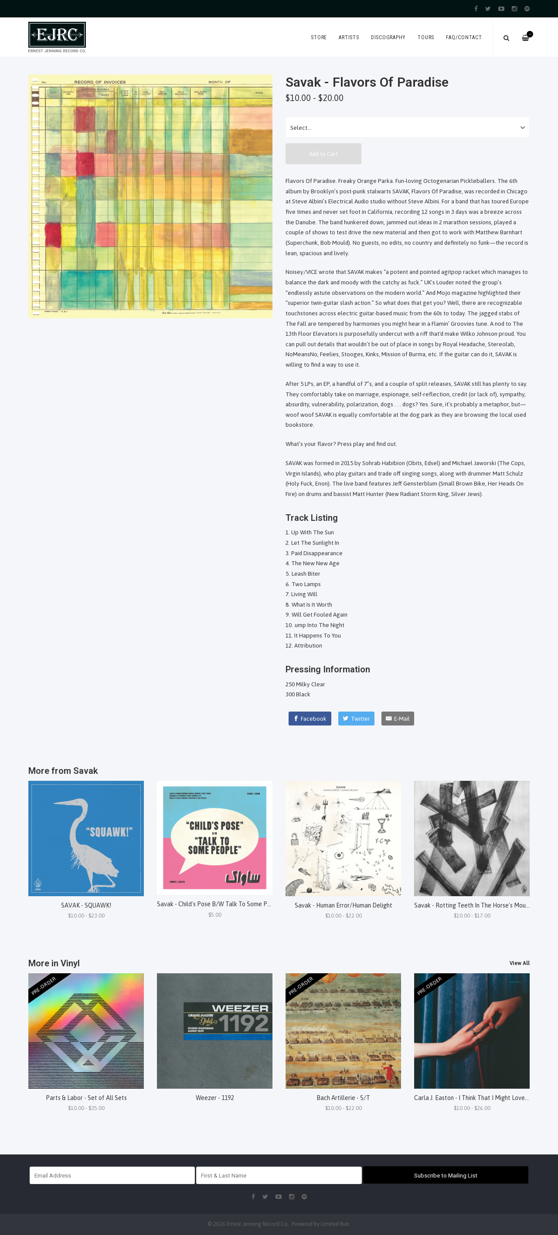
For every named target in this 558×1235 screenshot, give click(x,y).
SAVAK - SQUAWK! (86, 905)
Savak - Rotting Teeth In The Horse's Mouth (472, 905)
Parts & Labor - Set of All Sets (86, 1097)
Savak (85, 771)
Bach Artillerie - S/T (343, 1097)
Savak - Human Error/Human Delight (343, 905)
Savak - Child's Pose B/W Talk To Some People (220, 904)
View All (520, 963)
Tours (426, 37)
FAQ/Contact (464, 37)
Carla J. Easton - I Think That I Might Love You (474, 1097)
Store (319, 37)
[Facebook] (310, 718)
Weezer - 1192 (215, 1097)
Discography (388, 37)
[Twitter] (356, 718)
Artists (349, 37)
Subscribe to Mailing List (445, 1175)
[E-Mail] (397, 718)
